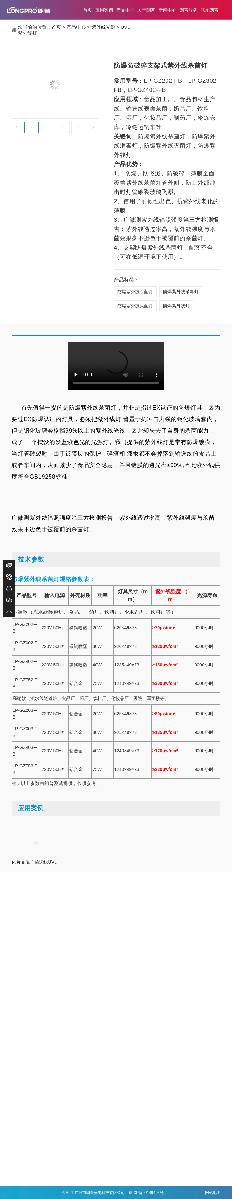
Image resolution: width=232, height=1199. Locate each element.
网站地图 (212, 1192)
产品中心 (125, 9)
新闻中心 (167, 9)
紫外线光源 (103, 27)
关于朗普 (146, 9)
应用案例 (104, 9)
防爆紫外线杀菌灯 (135, 292)
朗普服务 (188, 9)
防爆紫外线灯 (176, 306)
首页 (87, 9)
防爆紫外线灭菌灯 (135, 306)
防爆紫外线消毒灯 (181, 292)
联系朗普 (210, 9)
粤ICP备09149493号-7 (147, 1192)
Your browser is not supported (116, 367)
